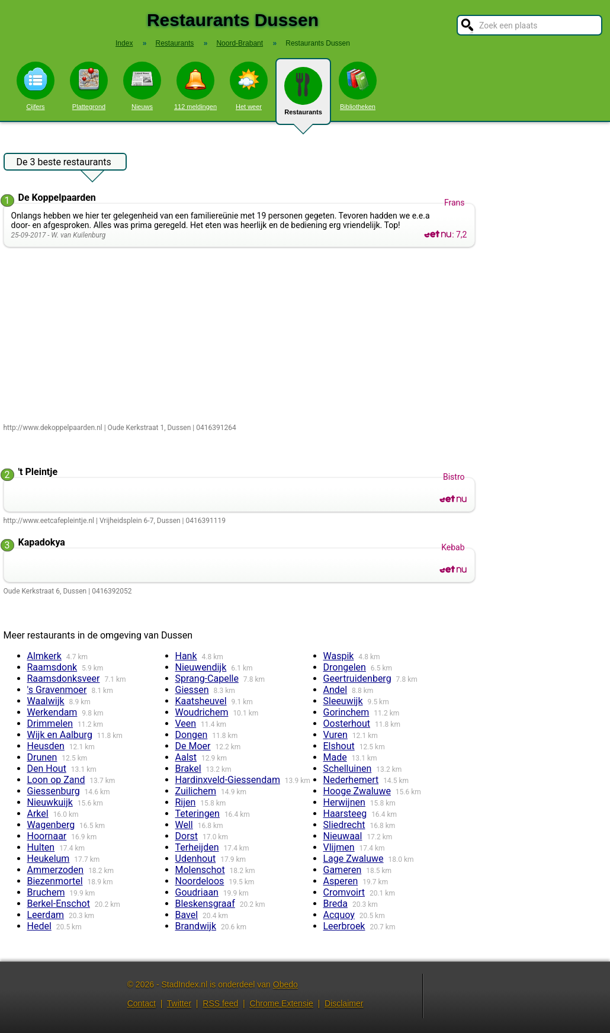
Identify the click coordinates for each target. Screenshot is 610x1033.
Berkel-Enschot (58, 903)
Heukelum (48, 858)
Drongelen (344, 667)
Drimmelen (50, 723)
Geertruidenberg (357, 678)
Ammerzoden (55, 869)
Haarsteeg (345, 813)
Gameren (342, 869)
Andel (335, 689)
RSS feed (220, 1003)
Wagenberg (51, 824)
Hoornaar (47, 836)
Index (124, 43)
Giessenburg (53, 791)
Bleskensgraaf (205, 903)
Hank (186, 656)
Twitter (179, 1003)
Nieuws (142, 86)
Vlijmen (339, 847)
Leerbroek (344, 926)
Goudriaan (197, 892)
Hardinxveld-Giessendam (227, 779)
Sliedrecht (344, 824)
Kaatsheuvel (201, 701)
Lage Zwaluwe (353, 858)
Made (335, 757)
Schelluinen (347, 768)
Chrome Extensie (281, 1003)
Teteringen (197, 813)
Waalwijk (46, 701)
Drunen (42, 757)
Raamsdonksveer (63, 678)
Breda (335, 903)
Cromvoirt (344, 892)
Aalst (186, 757)
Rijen (185, 802)
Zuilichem (196, 791)
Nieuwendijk (201, 667)
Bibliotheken (358, 86)
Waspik (338, 656)
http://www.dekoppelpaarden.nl (53, 428)
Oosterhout (347, 723)
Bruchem (46, 892)
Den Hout (46, 768)
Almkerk (44, 656)
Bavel (186, 914)
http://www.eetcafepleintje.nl (49, 520)
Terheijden (197, 847)
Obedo (285, 984)
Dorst (186, 836)
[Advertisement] (242, 336)
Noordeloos (199, 881)
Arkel (38, 813)
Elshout (339, 746)
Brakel (188, 768)
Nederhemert (351, 779)
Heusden (46, 746)
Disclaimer (344, 1003)
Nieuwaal (342, 836)
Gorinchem (346, 712)
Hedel (39, 926)
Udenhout (195, 858)
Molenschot (200, 869)
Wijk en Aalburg (59, 734)
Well (184, 824)
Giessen (192, 689)
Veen (186, 723)
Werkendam (52, 712)
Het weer (249, 86)
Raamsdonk (52, 667)
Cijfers (35, 86)
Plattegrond (89, 86)
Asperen (340, 881)
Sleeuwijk (343, 701)
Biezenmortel (55, 881)
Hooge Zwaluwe (357, 791)
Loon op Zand (56, 779)
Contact (141, 1003)
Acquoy (339, 914)
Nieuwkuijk (50, 802)
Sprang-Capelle (207, 678)
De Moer (193, 746)
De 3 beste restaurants (64, 163)
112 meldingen (195, 86)
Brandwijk (196, 926)
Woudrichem (202, 712)
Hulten (41, 847)
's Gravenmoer (57, 689)
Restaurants (303, 96)
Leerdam (46, 914)
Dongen (191, 734)
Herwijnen (344, 802)
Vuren (335, 734)
